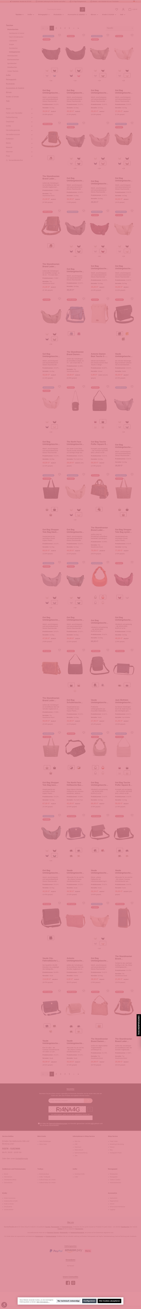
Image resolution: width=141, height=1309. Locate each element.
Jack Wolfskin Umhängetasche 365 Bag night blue (122, 704)
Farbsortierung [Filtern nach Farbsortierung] (19, 121)
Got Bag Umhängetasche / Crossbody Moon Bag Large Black (75, 95)
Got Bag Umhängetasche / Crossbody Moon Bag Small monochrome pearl (99, 963)
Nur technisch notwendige (69, 1301)
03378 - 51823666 (11, 1152)
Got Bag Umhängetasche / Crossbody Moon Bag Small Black (51, 95)
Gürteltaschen (12, 71)
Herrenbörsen (8, 1180)
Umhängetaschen (14, 55)
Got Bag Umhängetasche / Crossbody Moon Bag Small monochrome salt (123, 270)
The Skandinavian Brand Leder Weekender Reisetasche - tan (99, 532)
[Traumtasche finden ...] (67, 11)
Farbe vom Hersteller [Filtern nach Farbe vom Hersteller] (19, 116)
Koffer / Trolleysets (44, 1180)
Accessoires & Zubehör (15, 92)
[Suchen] (94, 11)
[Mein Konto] (123, 11)
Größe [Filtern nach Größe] (19, 129)
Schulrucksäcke (8, 1213)
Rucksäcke (10, 87)
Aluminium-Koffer (80, 1177)
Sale (8, 104)
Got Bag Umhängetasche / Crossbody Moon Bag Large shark (75, 273)
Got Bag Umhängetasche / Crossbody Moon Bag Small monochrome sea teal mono (75, 622)
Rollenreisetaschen (115, 1186)
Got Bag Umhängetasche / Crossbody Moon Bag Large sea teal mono (51, 875)
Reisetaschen (114, 1177)
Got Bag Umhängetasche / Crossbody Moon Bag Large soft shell (51, 446)
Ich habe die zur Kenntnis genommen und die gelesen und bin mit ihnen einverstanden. (71, 1128)
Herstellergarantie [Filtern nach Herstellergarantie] (19, 134)
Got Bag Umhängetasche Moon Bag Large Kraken (123, 622)
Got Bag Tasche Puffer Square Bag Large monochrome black (99, 446)
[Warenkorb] (133, 11)
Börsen (9, 96)
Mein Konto (41, 1140)
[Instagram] (73, 1286)
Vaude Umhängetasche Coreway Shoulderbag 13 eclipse (50, 1045)
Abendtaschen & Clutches (16, 37)
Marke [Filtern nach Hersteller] (19, 112)
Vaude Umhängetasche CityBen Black (98, 704)
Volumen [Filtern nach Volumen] (19, 155)
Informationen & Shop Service (84, 1140)
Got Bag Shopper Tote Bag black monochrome (51, 534)
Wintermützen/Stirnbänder (117, 1210)
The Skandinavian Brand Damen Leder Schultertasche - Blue (75, 356)
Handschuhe (113, 1201)
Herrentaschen (12, 59)
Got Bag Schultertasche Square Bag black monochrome (75, 704)
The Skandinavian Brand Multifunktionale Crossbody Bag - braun (123, 961)
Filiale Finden (114, 1145)
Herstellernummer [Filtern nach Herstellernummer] (19, 138)
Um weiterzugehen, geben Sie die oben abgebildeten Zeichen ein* (70, 1118)
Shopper (11, 48)
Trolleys (40, 1172)
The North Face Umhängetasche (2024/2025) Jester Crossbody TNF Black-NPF (75, 446)
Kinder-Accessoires (9, 1201)
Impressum (78, 1150)
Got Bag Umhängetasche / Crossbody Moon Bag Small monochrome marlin (123, 449)
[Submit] (88, 1104)
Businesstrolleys (44, 1177)
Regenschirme (114, 1204)
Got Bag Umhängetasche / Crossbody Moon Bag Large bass (51, 358)
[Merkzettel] (116, 11)
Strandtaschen (13, 52)
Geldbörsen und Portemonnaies (14, 1172)
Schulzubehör (8, 1210)
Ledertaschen (13, 44)
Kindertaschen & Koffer (11, 1204)
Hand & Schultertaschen (16, 40)
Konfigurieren (89, 1301)
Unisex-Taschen (12, 75)
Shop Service (113, 1140)
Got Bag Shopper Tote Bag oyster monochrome (123, 534)
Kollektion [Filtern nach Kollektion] (19, 142)
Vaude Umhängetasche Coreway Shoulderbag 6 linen (74, 1045)
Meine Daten (43, 1147)
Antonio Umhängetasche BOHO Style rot (74, 963)
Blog (111, 1153)
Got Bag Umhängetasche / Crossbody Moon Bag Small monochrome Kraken (99, 270)
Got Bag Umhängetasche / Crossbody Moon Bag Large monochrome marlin (51, 622)
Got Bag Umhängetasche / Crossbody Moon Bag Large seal (123, 183)
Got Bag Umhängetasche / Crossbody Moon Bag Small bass (99, 95)
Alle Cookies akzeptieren (109, 1301)
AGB (92, 1127)
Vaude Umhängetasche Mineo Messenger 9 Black (123, 358)
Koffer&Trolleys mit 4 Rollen (47, 1186)
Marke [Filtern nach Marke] (19, 147)
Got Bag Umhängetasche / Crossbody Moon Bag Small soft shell (123, 95)
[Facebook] (67, 1286)
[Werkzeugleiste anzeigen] (4, 1305)
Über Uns (77, 1145)
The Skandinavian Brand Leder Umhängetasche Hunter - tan (51, 181)
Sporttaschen (12, 67)
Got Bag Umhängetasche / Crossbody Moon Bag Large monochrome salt (75, 534)
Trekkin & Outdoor (115, 1183)
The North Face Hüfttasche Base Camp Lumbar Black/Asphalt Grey (74, 787)
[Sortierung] (120, 31)
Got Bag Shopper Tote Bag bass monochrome (51, 787)
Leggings (112, 1213)
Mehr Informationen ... (43, 1302)
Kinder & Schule (12, 100)
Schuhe (112, 1207)
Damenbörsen (8, 1186)
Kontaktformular (22, 1162)
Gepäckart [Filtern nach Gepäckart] (19, 125)
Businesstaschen (13, 63)
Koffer (8, 79)
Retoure (112, 1150)
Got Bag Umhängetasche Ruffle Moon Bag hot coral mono (99, 625)
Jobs (76, 1159)
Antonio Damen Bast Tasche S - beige (98, 358)
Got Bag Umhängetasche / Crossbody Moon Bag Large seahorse (99, 186)
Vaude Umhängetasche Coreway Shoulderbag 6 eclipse (74, 875)
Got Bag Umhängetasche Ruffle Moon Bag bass (99, 787)
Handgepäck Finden (116, 1156)
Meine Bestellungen (45, 1145)
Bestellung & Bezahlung (117, 1147)
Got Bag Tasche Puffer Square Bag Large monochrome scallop (123, 787)
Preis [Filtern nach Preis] (19, 159)
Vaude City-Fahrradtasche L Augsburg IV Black (50, 963)
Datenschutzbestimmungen (58, 1127)
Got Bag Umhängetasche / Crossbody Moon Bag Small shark (75, 183)
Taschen (9, 29)
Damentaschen (12, 33)
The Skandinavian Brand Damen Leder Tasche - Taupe (99, 1043)
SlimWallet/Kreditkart (10, 1183)
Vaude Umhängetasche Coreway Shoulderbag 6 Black (122, 875)
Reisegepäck (11, 83)
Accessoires (112, 1196)
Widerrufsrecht (79, 1153)
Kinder (4, 1196)
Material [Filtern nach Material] (19, 151)
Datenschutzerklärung (81, 1156)
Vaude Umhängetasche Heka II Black (98, 875)
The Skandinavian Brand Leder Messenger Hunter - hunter (51, 702)
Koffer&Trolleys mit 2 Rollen (47, 1183)
